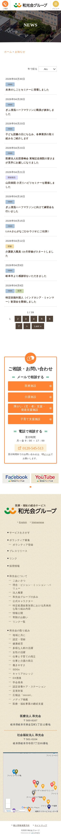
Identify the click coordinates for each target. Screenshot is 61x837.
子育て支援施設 (30, 419)
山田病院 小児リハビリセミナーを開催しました (30, 185)
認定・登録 (19, 639)
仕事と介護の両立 (23, 660)
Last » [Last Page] (38, 326)
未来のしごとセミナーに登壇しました (27, 89)
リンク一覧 (19, 621)
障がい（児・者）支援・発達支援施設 (29, 408)
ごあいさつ (19, 580)
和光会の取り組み (19, 630)
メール (46, 454)
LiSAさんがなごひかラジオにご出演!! (27, 231)
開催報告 (12, 177)
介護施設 (30, 396)
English (23, 522)
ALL (46, 69)
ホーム (8, 52)
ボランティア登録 (23, 544)
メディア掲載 (20, 699)
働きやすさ (19, 665)
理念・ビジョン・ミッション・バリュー (32, 586)
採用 (19, 291)
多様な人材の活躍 (23, 648)
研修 (10, 246)
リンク (13, 558)
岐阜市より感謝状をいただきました (26, 276)
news (10, 84)
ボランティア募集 (19, 540)
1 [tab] (30, 487)
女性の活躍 (19, 652)
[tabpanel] (16, 478)
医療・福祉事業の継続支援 (28, 703)
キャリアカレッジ (23, 673)
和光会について (18, 576)
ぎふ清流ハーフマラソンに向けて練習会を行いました (30, 209)
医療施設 (30, 385)
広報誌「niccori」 (23, 695)
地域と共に (19, 635)
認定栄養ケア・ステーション (29, 686)
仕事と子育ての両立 (24, 656)
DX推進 (17, 677)
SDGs (16, 669)
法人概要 (18, 592)
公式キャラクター (23, 601)
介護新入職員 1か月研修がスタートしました (30, 253)
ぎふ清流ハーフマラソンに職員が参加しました (30, 112)
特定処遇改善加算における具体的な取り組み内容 (32, 607)
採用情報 (14, 566)
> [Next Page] (27, 326)
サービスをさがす (19, 532)
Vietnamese (38, 522)
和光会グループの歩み (25, 596)
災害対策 (18, 690)
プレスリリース (18, 551)
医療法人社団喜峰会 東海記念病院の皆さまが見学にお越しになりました (30, 160)
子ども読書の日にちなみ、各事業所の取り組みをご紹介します (30, 136)
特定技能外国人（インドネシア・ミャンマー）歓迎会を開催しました (30, 299)
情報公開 (18, 613)
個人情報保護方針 (21, 825)
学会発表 (18, 682)
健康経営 (18, 643)
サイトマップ (41, 825)
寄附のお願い (20, 617)
